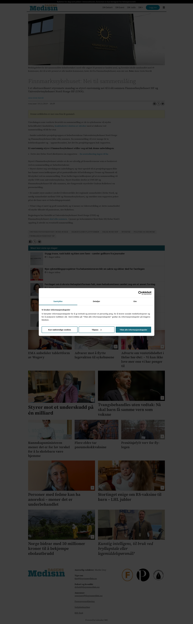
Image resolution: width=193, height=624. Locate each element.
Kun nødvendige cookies (59, 330)
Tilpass (96, 330)
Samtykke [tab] (58, 301)
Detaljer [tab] (96, 301)
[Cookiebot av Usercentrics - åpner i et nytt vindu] (140, 293)
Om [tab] (135, 301)
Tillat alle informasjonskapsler (133, 330)
